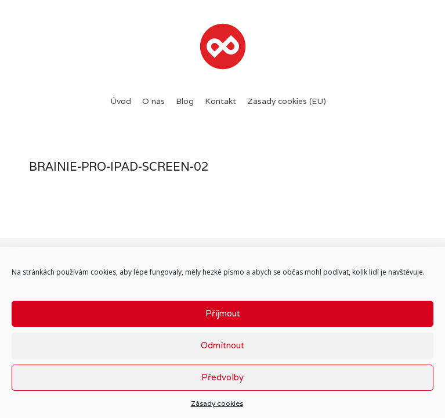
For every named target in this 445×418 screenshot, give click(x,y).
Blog (185, 101)
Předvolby (222, 377)
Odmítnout (222, 345)
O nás (153, 101)
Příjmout (222, 313)
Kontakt (220, 101)
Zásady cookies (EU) (286, 101)
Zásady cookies (217, 403)
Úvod (120, 101)
